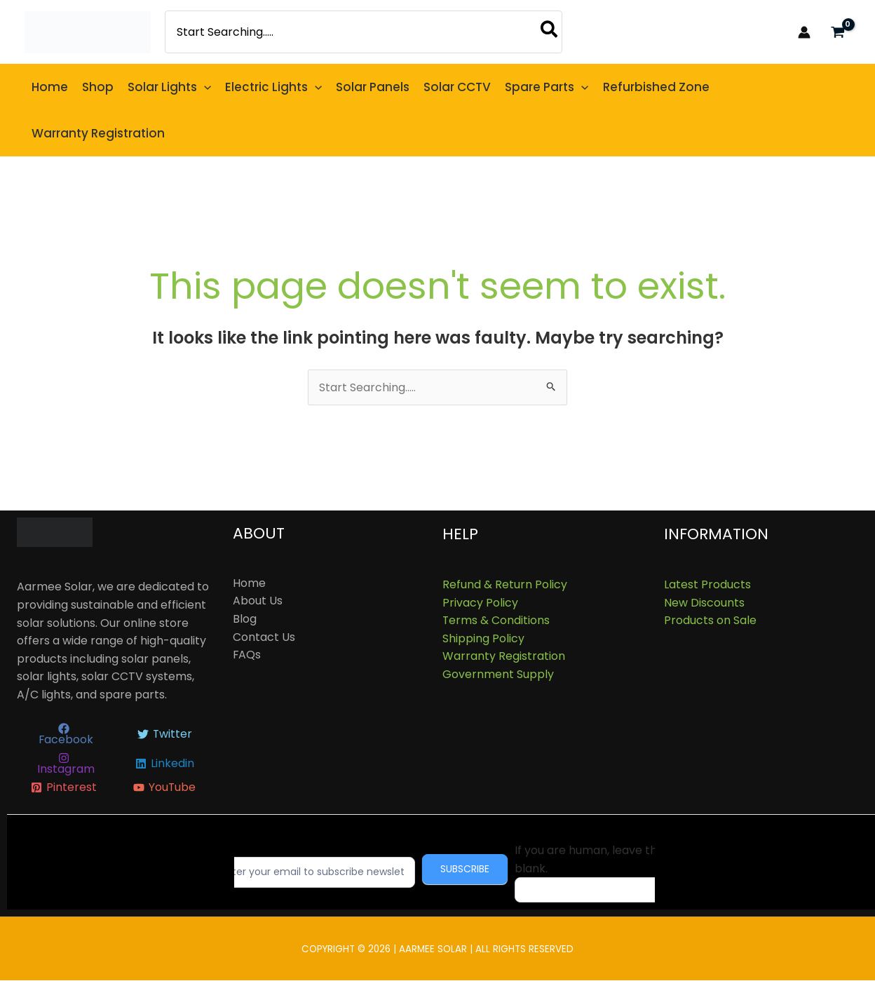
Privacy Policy (480, 603)
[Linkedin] (164, 764)
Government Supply (498, 674)
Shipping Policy (483, 638)
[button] (204, 87)
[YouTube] (164, 788)
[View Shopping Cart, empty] (837, 31)
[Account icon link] (804, 32)
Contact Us (264, 637)
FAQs (247, 655)
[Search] (550, 32)
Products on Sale (710, 620)
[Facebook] (64, 735)
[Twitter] (164, 735)
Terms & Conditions (496, 620)
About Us (258, 601)
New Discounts (704, 603)
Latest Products (707, 584)
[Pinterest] (64, 788)
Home (249, 583)
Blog (245, 619)
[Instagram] (64, 764)
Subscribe (474, 869)
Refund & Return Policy (504, 584)
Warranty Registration (503, 657)
